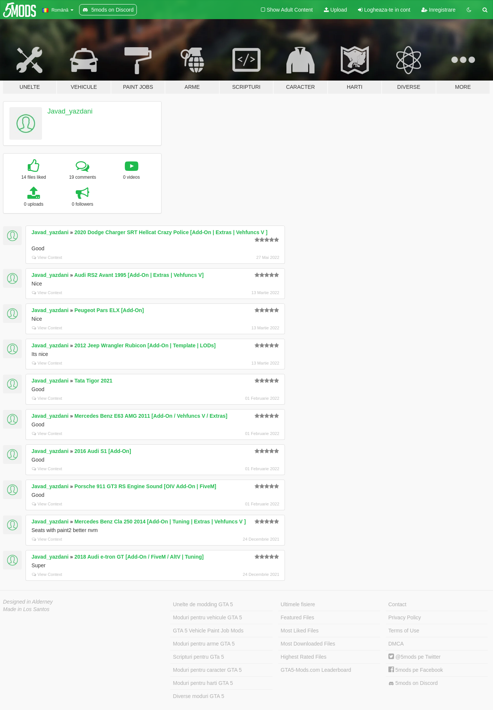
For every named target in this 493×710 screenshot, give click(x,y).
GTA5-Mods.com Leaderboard (316, 670)
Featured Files (297, 617)
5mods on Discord (413, 683)
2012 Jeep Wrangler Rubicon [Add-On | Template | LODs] (145, 345)
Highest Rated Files (304, 657)
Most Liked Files (300, 631)
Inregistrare (438, 10)
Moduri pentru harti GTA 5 (203, 683)
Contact (397, 604)
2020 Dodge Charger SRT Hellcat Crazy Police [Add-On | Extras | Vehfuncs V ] (170, 232)
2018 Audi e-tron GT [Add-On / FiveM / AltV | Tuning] (139, 557)
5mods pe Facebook (415, 670)
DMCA (396, 644)
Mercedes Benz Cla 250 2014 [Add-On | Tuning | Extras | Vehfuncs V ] (160, 522)
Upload (335, 10)
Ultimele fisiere (298, 604)
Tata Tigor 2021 (93, 381)
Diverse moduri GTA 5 (198, 696)
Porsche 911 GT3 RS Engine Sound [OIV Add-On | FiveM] (145, 486)
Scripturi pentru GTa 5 (198, 657)
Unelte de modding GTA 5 (203, 604)
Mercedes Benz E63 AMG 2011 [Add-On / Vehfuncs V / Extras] (150, 416)
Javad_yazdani (70, 111)
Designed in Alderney (28, 602)
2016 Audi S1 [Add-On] (102, 451)
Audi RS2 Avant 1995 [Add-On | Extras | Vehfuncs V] (139, 275)
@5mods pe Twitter (414, 656)
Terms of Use (403, 631)
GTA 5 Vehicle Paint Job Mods (208, 631)
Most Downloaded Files (308, 644)
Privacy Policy (404, 617)
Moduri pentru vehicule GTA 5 (207, 617)
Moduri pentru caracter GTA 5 (207, 670)
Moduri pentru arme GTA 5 (204, 644)
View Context (47, 257)
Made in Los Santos (26, 609)
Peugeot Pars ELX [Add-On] (109, 310)
